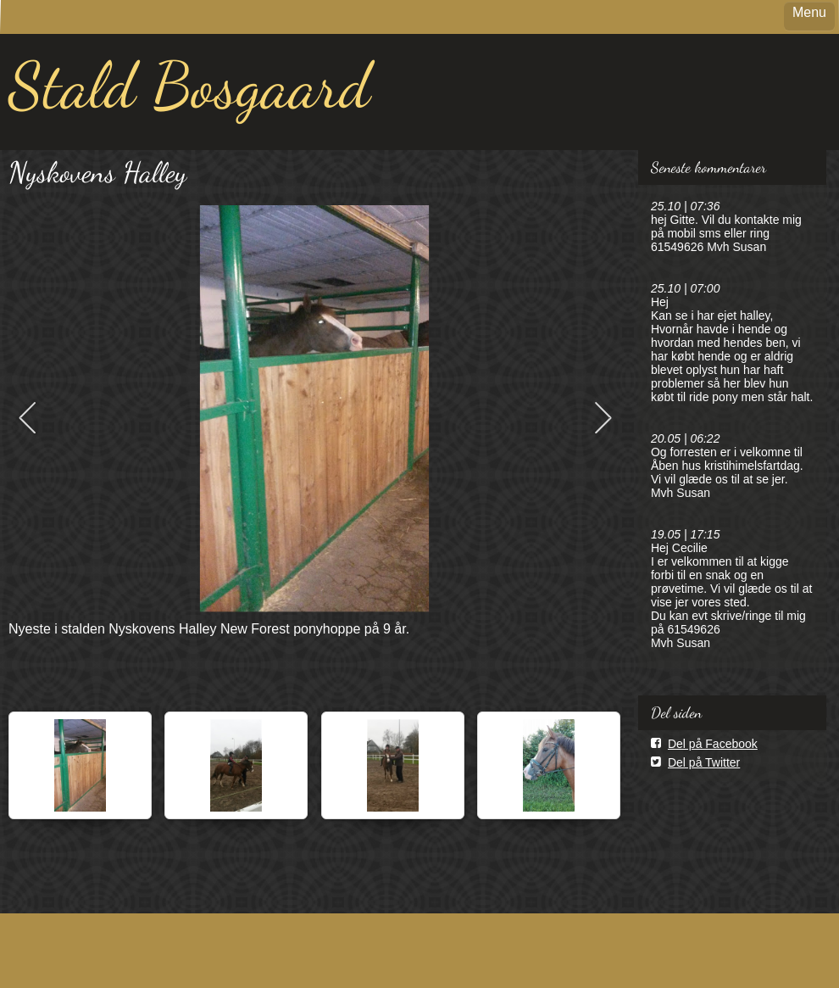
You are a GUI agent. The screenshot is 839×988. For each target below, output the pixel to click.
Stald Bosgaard (189, 85)
